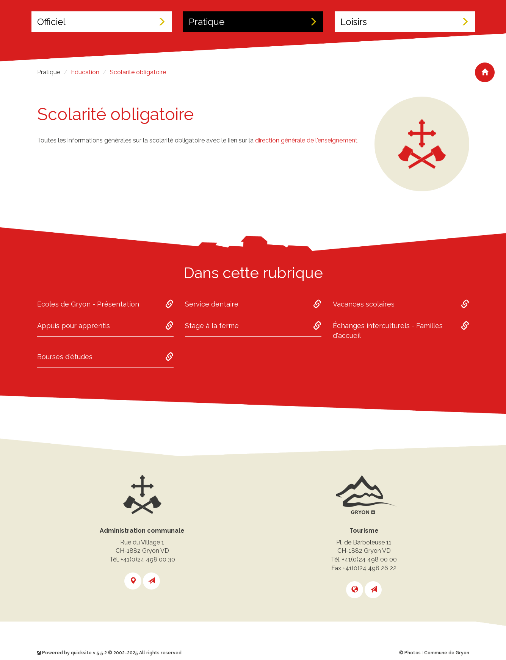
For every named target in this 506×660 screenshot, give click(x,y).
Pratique (253, 21)
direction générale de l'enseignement (306, 140)
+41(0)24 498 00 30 (148, 559)
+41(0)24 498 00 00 (369, 559)
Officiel (101, 21)
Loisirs (404, 21)
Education (85, 72)
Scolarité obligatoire (138, 72)
